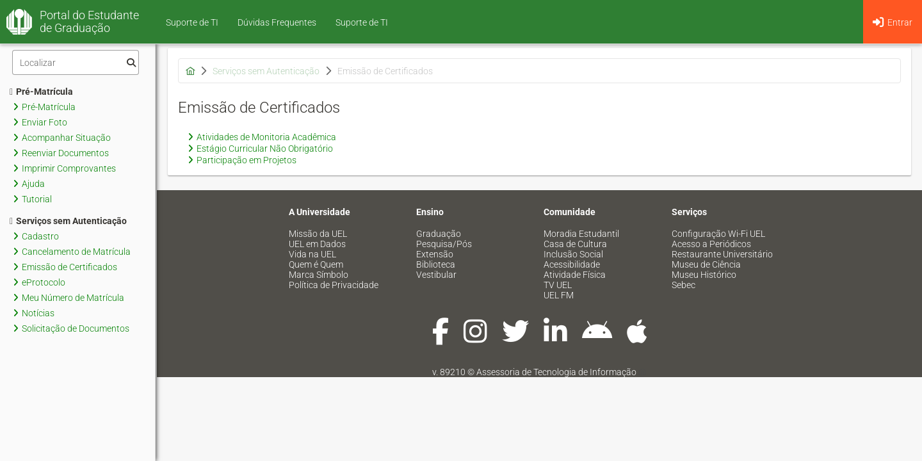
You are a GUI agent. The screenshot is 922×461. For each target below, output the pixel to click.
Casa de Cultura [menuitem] (575, 244)
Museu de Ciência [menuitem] (706, 264)
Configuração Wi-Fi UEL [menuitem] (718, 234)
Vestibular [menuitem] (436, 275)
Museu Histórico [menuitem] (704, 275)
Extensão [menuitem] (434, 254)
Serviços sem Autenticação (68, 221)
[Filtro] (75, 62)
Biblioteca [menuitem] (435, 264)
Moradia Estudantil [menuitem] (581, 234)
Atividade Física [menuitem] (575, 275)
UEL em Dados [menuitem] (317, 244)
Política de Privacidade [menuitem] (333, 285)
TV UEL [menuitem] (558, 285)
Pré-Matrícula (41, 91)
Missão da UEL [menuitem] (318, 234)
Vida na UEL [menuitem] (312, 254)
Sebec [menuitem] (683, 285)
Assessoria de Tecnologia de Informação (556, 372)
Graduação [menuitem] (438, 234)
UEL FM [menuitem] (559, 295)
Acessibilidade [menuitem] (572, 264)
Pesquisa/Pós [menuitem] (444, 244)
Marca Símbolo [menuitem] (318, 275)
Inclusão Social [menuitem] (573, 254)
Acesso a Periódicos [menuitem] (711, 244)
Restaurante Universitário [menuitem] (722, 254)
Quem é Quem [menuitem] (316, 264)
